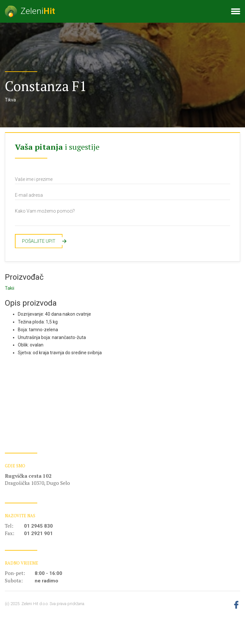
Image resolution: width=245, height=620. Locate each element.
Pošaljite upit (42, 241)
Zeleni (30, 12)
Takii (9, 288)
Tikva (10, 99)
